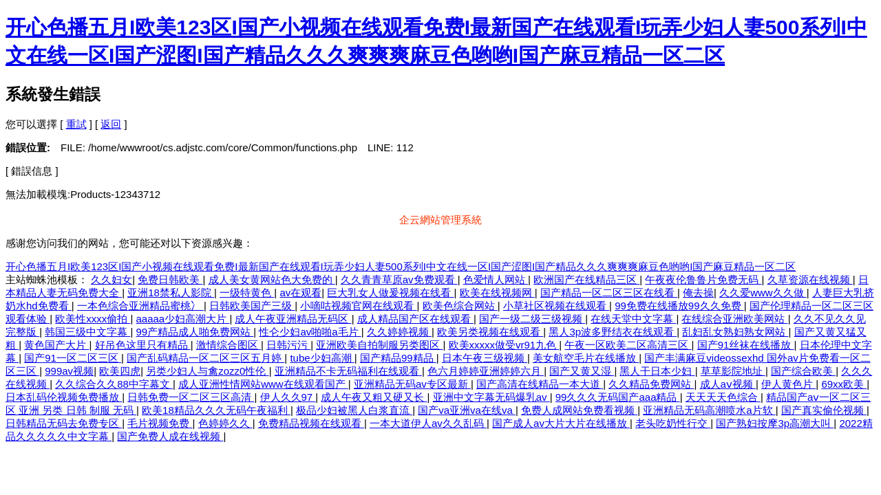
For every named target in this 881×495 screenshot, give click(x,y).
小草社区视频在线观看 (556, 305)
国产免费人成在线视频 (170, 436)
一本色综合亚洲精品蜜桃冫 (140, 305)
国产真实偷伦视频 (824, 410)
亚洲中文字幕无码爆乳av (491, 397)
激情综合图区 (228, 345)
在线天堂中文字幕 (633, 318)
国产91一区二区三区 (72, 358)
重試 (76, 124)
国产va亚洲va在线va (467, 410)
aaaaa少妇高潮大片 (183, 318)
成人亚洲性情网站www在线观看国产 (263, 384)
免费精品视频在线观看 (311, 423)
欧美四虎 (119, 371)
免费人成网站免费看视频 (579, 410)
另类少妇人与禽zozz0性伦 (207, 371)
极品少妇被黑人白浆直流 (354, 410)
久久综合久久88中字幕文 (114, 384)
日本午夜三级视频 (484, 358)
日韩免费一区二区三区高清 (190, 397)
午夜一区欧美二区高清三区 (627, 345)
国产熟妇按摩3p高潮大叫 (775, 423)
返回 (110, 124)
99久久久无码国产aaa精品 (617, 397)
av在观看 (300, 292)
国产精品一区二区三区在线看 (608, 292)
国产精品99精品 (398, 358)
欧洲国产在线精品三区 (586, 279)
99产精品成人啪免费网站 (195, 332)
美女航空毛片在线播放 (586, 358)
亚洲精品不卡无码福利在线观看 (348, 371)
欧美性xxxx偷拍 (92, 318)
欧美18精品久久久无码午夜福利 (216, 410)
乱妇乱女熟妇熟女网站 (735, 332)
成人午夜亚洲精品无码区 (293, 318)
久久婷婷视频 (399, 332)
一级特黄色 (247, 292)
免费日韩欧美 (170, 279)
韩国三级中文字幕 (87, 332)
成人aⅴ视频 (728, 384)
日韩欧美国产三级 (252, 305)
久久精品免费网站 (651, 384)
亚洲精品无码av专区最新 (412, 384)
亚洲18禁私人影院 (170, 292)
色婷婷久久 (225, 423)
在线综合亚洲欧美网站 (734, 318)
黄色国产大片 (56, 345)
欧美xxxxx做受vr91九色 (504, 345)
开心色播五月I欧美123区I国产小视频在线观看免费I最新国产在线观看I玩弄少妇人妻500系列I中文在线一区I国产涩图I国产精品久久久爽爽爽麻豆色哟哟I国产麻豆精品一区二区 (401, 266)
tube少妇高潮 (322, 358)
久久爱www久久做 (763, 292)
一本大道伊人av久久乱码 (428, 423)
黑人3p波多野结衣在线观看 (613, 332)
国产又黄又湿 (581, 371)
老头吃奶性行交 (672, 423)
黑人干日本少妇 (656, 371)
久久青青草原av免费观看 (399, 279)
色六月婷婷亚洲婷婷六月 (485, 371)
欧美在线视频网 (497, 292)
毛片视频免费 (159, 423)
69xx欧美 (844, 384)
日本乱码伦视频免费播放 (64, 397)
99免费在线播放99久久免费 (679, 305)
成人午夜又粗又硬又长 (374, 397)
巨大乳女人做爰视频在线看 (390, 292)
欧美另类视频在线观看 (490, 332)
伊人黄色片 (788, 384)
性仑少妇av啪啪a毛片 (310, 332)
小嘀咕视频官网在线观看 (358, 305)
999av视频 (69, 371)
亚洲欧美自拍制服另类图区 (379, 345)
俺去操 (698, 292)
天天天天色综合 (723, 397)
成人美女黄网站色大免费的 (272, 279)
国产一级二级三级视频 (532, 318)
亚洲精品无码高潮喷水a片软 (709, 410)
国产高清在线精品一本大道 (539, 384)
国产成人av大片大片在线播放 (561, 423)
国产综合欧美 (803, 371)
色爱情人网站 (495, 279)
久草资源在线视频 (810, 279)
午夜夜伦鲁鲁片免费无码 (703, 279)
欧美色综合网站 (460, 305)
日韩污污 (288, 345)
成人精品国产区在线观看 (415, 318)
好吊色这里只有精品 (143, 345)
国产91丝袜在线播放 (745, 345)
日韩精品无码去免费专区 (64, 423)
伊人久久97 (288, 397)
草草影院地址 (733, 371)
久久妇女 (111, 279)
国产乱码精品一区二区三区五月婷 (205, 358)
